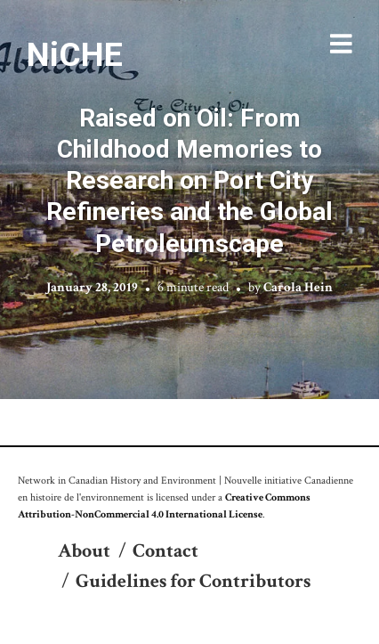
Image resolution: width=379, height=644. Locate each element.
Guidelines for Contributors (193, 581)
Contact (165, 551)
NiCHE (75, 54)
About (84, 551)
